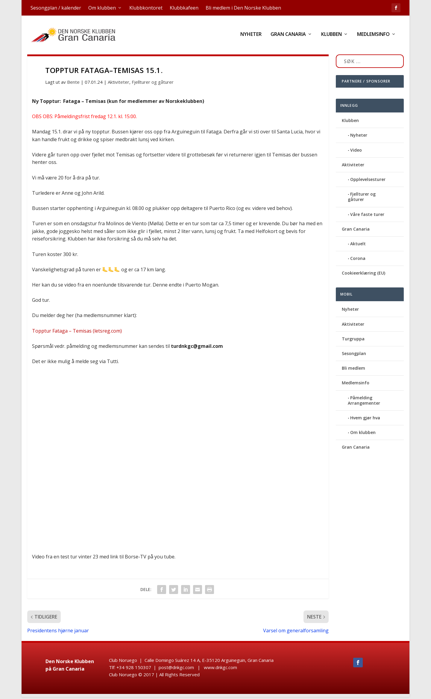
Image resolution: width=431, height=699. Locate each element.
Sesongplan (354, 355)
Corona (357, 260)
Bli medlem (353, 370)
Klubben (331, 36)
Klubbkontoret (146, 7)
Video (356, 152)
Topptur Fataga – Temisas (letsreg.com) (77, 333)
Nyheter (251, 36)
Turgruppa (353, 341)
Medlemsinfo (373, 36)
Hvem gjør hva (365, 420)
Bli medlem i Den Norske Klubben (243, 7)
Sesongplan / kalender (56, 7)
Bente (73, 84)
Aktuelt (358, 246)
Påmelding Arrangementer (364, 402)
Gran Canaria (288, 36)
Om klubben (102, 7)
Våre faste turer (367, 216)
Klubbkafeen (184, 7)
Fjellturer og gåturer (153, 84)
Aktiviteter (118, 84)
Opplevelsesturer (368, 181)
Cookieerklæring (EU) (363, 275)
